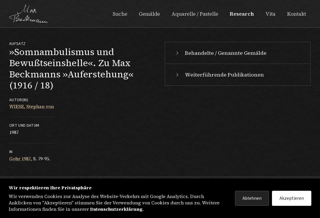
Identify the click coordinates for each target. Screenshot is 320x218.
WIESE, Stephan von (31, 106)
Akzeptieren (291, 198)
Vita (270, 13)
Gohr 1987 (20, 158)
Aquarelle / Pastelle (195, 13)
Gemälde (149, 13)
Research (242, 13)
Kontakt (296, 13)
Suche (120, 13)
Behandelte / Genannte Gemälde (220, 53)
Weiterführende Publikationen (219, 74)
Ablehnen (252, 198)
